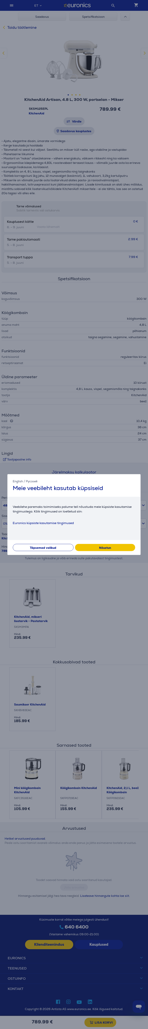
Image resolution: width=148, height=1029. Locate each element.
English (18, 481)
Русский (31, 481)
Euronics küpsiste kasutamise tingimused (43, 523)
